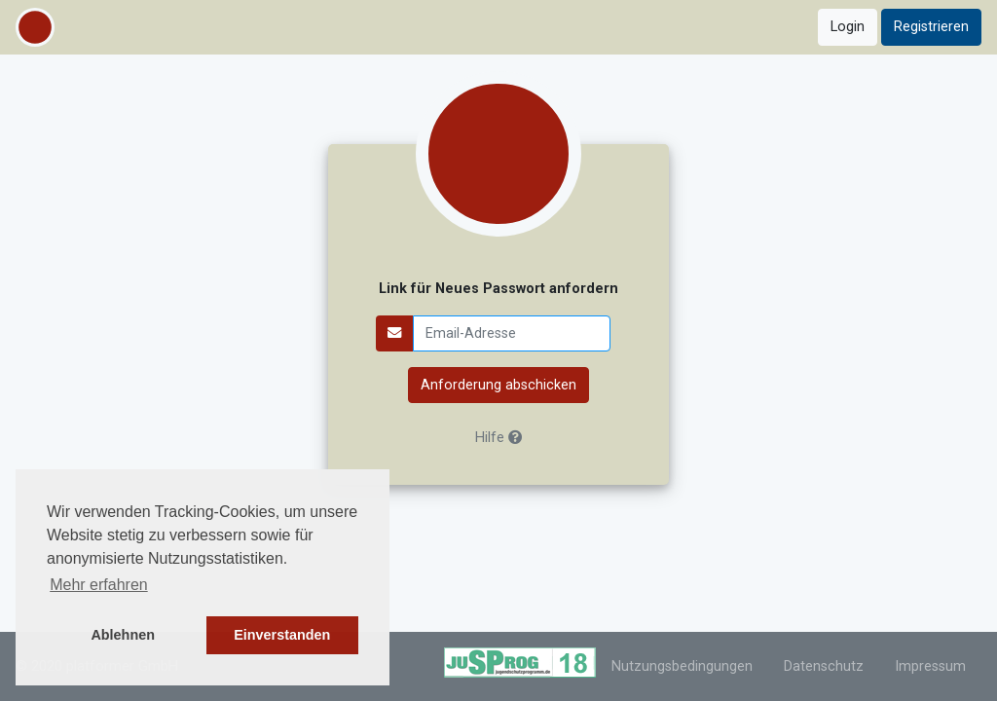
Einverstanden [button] (282, 635)
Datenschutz (824, 666)
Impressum (930, 666)
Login (848, 26)
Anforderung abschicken (498, 385)
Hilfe (498, 437)
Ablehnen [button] (123, 635)
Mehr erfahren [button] (99, 584)
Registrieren (931, 26)
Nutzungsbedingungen (682, 666)
